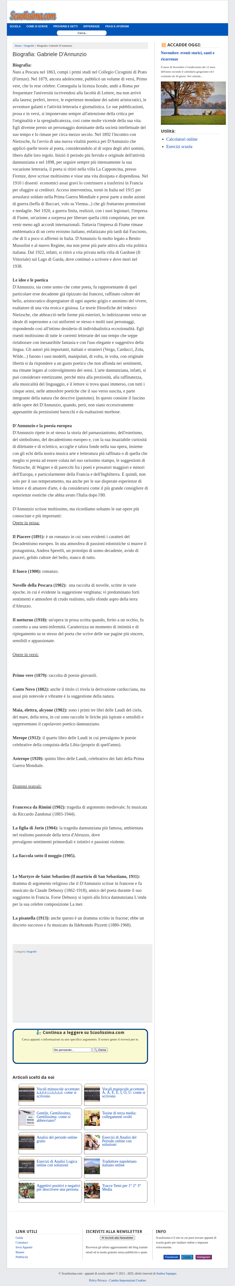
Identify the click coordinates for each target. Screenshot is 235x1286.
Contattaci (22, 1242)
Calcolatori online (181, 139)
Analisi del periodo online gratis (57, 1139)
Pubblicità (22, 1257)
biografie (32, 951)
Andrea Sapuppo (166, 1273)
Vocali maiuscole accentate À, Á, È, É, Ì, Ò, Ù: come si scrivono (123, 1093)
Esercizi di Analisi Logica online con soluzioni (57, 1163)
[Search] (100, 1050)
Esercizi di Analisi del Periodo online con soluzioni (119, 1141)
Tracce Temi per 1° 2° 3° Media (121, 1187)
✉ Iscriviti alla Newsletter (118, 1237)
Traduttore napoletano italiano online (119, 1163)
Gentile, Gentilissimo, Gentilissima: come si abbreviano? (54, 1117)
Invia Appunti (24, 1247)
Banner (20, 1252)
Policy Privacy (98, 1280)
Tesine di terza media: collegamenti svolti (119, 1115)
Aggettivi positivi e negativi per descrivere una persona (58, 1187)
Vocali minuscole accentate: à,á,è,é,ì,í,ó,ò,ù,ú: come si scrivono (58, 1093)
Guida (19, 1237)
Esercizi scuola (179, 146)
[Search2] (72, 1050)
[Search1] (82, 33)
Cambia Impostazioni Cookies (127, 1280)
